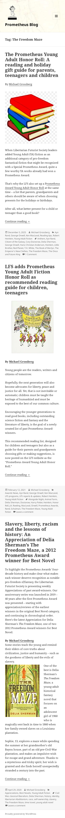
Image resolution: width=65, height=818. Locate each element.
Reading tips (46, 235)
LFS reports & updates (30, 496)
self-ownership (41, 799)
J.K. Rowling (15, 505)
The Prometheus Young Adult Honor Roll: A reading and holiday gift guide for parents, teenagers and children (32, 64)
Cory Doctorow (33, 241)
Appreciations (11, 792)
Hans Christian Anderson (32, 244)
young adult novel (44, 802)
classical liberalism (19, 796)
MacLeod (25, 505)
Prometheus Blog (21, 24)
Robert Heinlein (49, 496)
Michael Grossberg (20, 84)
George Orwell (18, 235)
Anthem (41, 238)
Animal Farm (51, 499)
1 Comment (31, 254)
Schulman (15, 508)
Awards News (11, 493)
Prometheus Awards (48, 505)
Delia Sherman (48, 241)
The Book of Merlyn (44, 248)
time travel (30, 802)
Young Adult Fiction (23, 238)
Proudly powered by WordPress (20, 813)
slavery (52, 799)
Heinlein (49, 244)
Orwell (34, 505)
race (31, 799)
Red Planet (18, 248)
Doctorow (25, 502)
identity (55, 796)
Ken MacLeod (32, 235)
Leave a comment (24, 511)
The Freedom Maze (38, 251)
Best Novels (25, 792)
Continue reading (17, 221)
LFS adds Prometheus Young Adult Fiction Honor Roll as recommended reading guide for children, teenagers (31, 279)
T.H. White (29, 248)
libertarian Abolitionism (16, 799)
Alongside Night (36, 499)
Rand (7, 508)
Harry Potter (36, 502)
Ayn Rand (50, 238)
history (47, 796)
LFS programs (11, 496)
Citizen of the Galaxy (15, 241)
